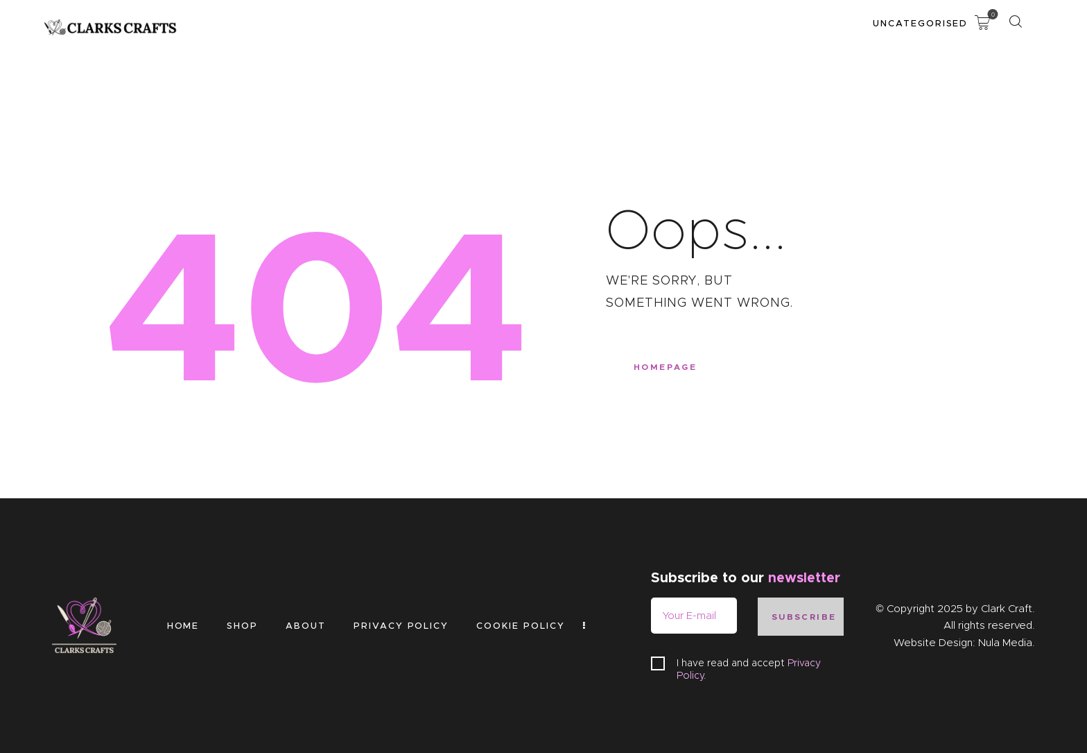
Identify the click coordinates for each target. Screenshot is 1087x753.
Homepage (665, 367)
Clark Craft (1006, 608)
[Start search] (1015, 21)
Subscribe (804, 616)
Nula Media (1005, 642)
